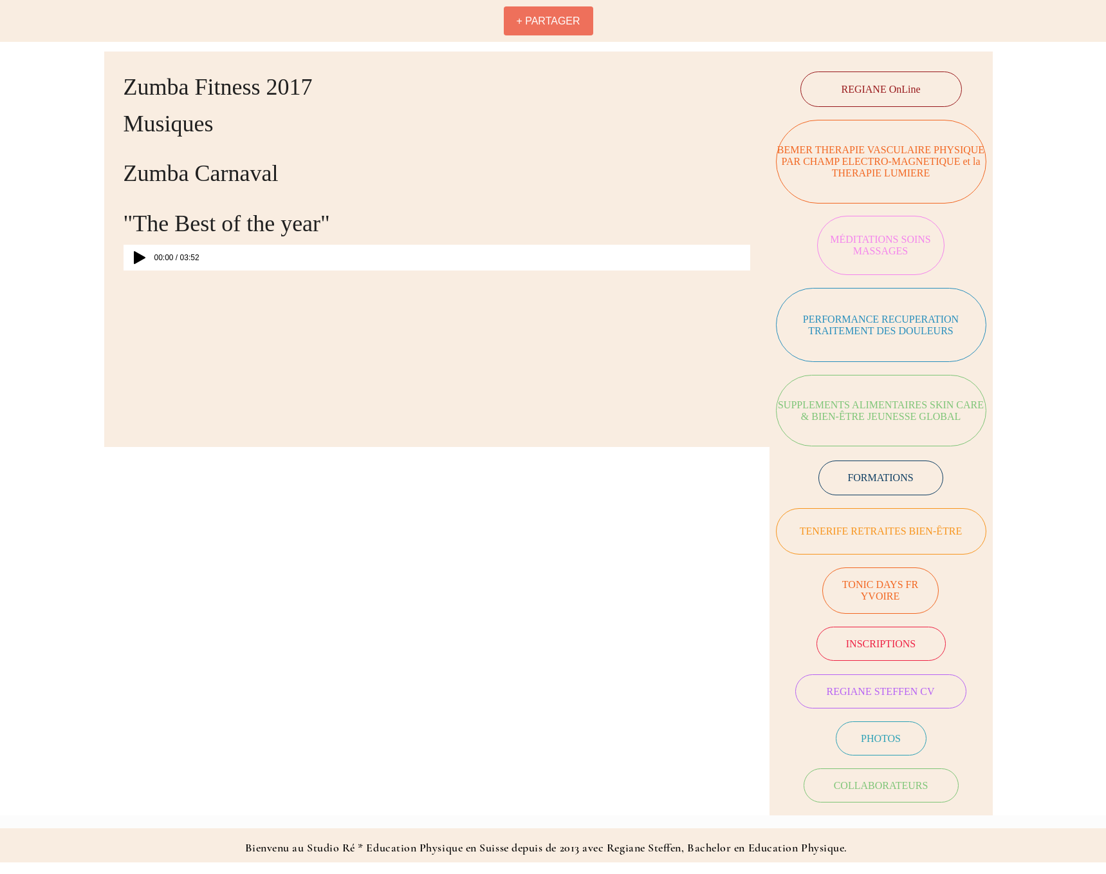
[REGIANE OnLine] (881, 89)
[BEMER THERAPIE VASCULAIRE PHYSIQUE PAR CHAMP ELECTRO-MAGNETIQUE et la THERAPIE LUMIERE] (881, 162)
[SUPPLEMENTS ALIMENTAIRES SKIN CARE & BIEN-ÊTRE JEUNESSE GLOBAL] (881, 410)
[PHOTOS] (881, 738)
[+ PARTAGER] (548, 20)
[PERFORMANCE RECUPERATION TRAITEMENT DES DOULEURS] (881, 325)
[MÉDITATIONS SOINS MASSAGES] (881, 245)
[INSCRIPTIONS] (881, 644)
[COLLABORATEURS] (881, 785)
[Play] (139, 257)
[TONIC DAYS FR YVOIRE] (880, 590)
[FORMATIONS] (880, 478)
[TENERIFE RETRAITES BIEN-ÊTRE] (881, 531)
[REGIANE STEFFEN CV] (880, 691)
